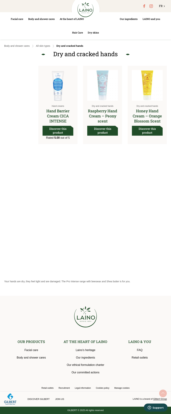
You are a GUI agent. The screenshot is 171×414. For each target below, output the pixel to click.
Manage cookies (122, 388)
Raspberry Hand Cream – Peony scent (102, 116)
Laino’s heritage (85, 350)
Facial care (17, 19)
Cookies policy (102, 388)
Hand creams (58, 106)
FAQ (139, 350)
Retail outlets (140, 357)
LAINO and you (151, 19)
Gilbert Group (160, 399)
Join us (59, 399)
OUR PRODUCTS (31, 341)
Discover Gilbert (39, 399)
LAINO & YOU (139, 341)
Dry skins (93, 32)
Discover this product (58, 130)
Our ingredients (129, 19)
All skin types (43, 45)
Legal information (83, 388)
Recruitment (64, 388)
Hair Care (77, 32)
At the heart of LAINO (72, 19)
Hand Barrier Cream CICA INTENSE (57, 116)
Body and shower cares (41, 19)
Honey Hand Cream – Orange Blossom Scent (147, 116)
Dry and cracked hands (102, 106)
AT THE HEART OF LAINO (85, 341)
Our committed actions (85, 372)
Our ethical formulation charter (85, 364)
